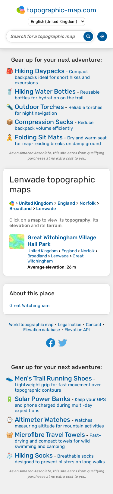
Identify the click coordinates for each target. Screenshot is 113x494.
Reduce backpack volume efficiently (54, 125)
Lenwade (60, 256)
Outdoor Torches (39, 106)
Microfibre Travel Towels (50, 434)
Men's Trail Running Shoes (53, 378)
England (69, 250)
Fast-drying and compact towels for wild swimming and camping (58, 441)
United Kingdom (42, 250)
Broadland (37, 256)
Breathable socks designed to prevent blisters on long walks (60, 458)
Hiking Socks (34, 455)
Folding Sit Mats (39, 137)
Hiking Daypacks (39, 71)
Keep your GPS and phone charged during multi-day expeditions (60, 405)
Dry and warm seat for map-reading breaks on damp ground (61, 140)
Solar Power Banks (42, 398)
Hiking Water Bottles (45, 91)
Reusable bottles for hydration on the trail (57, 95)
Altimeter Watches (42, 419)
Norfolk (88, 250)
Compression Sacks (44, 122)
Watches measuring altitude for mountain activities (59, 423)
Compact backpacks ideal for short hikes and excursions (52, 77)
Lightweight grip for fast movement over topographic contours (58, 387)
